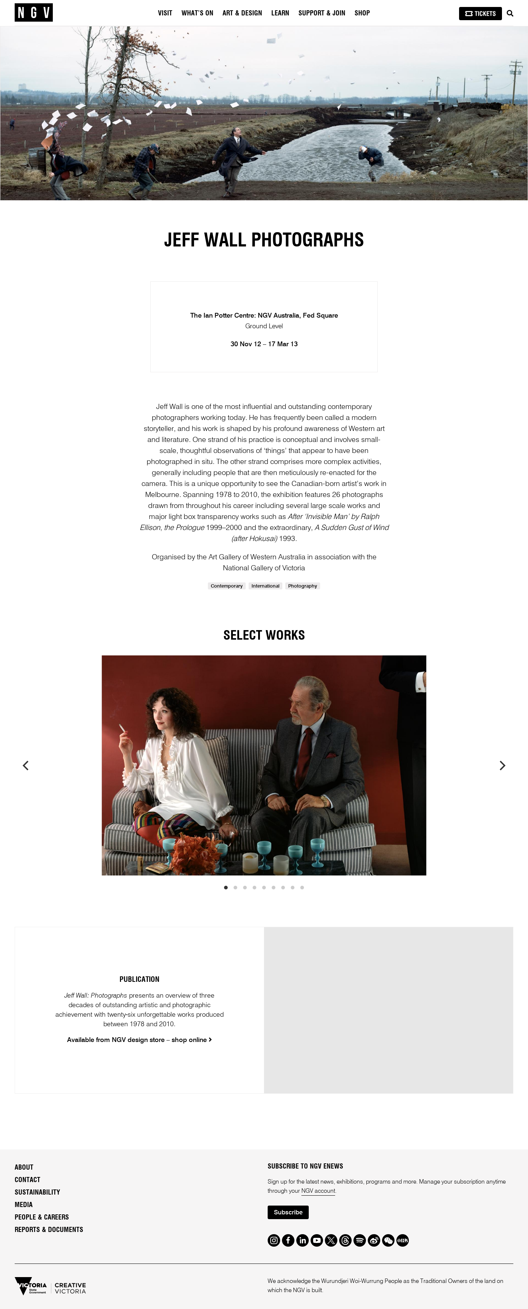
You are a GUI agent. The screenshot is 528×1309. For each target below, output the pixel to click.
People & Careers (42, 1217)
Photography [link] (302, 586)
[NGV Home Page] (34, 12)
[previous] (26, 765)
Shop (362, 13)
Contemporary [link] (227, 586)
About (24, 1167)
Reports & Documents (49, 1230)
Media (24, 1205)
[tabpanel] (264, 113)
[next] (502, 765)
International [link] (265, 586)
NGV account (318, 1191)
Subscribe (288, 1213)
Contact (27, 1180)
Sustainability (37, 1192)
